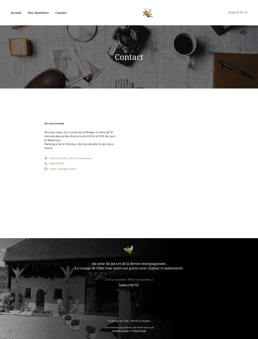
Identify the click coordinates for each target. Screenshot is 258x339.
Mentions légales (140, 320)
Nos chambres (38, 13)
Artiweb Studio (120, 330)
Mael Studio (139, 330)
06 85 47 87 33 (237, 12)
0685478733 (129, 285)
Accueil (16, 13)
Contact (61, 13)
